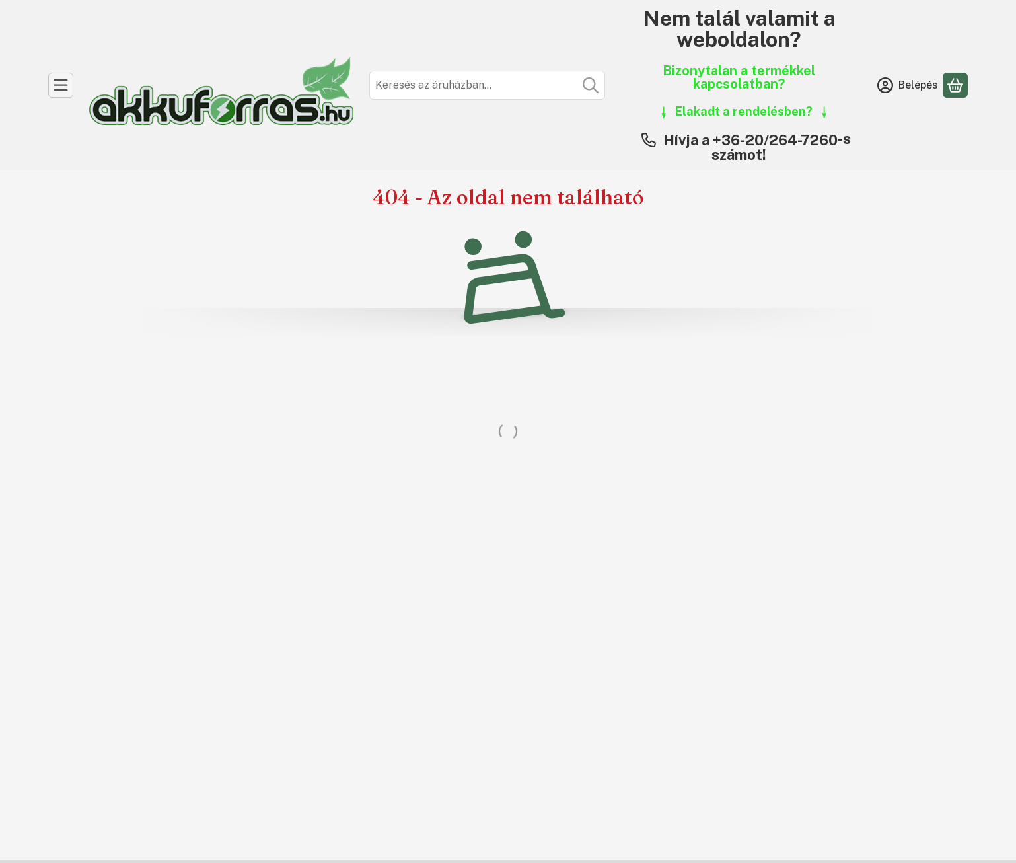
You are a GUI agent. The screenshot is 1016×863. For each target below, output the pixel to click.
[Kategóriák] (60, 85)
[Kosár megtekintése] (955, 85)
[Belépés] (908, 85)
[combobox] (487, 85)
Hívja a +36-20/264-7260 (750, 140)
